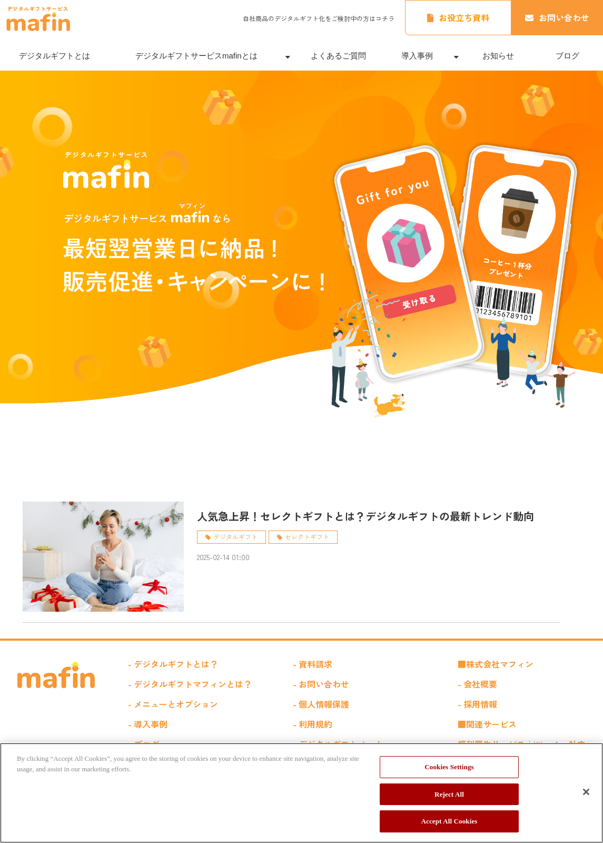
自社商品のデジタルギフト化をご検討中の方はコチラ (318, 18)
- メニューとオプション (173, 704)
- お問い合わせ (321, 684)
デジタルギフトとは (54, 55)
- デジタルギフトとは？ (173, 664)
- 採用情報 (477, 704)
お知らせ (498, 55)
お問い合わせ (564, 17)
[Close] (586, 791)
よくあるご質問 (338, 55)
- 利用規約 (312, 724)
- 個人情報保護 (321, 704)
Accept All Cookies (449, 821)
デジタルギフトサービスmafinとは (196, 55)
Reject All (449, 794)
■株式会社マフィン (495, 664)
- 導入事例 (147, 724)
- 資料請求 (312, 664)
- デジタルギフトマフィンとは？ (190, 684)
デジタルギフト (235, 536)
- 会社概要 (477, 684)
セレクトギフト (307, 536)
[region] (301, 793)
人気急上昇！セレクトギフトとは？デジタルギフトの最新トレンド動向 (365, 516)
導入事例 (417, 55)
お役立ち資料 (464, 17)
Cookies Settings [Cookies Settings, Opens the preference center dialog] (448, 767)
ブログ (567, 55)
